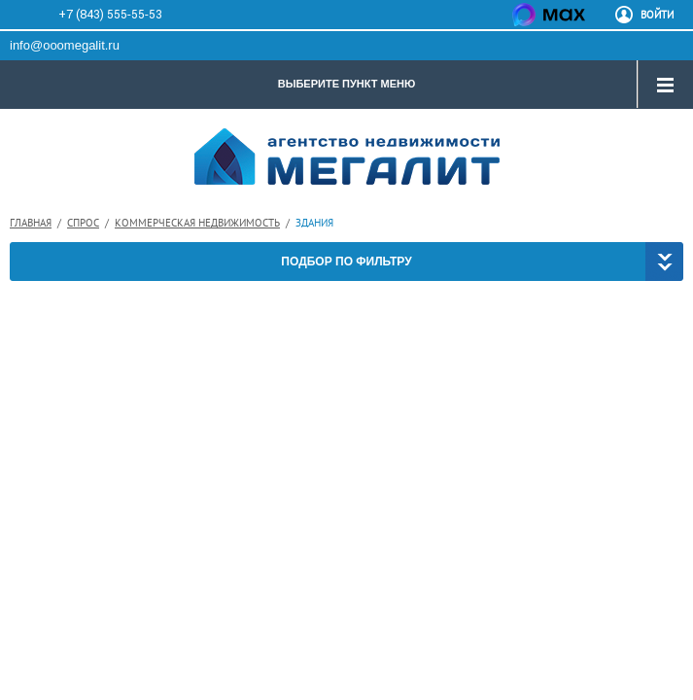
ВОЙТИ (657, 14)
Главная (31, 222)
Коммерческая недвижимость (197, 222)
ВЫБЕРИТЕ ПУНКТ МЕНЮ (347, 83)
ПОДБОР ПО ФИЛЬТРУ (346, 261)
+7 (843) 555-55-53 (110, 14)
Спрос (83, 222)
